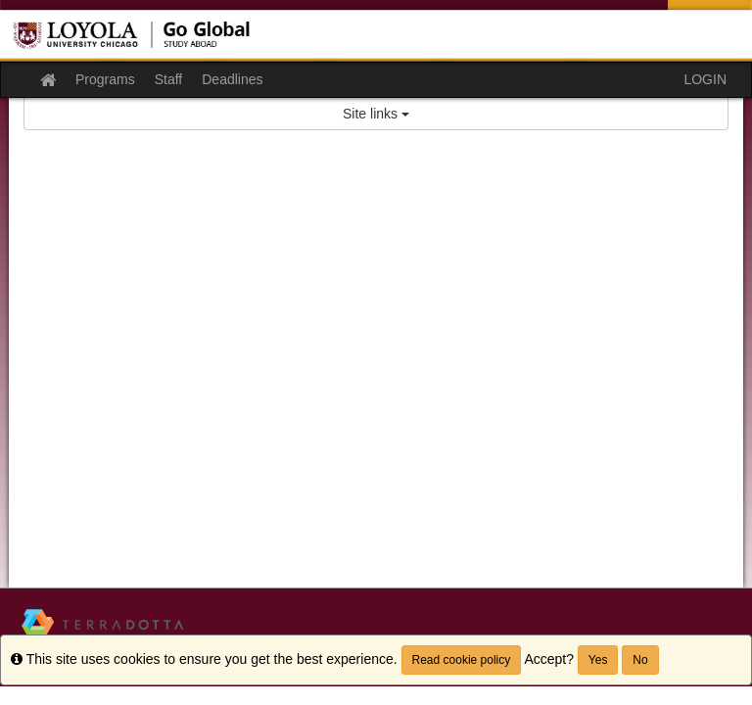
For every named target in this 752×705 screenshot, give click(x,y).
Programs (105, 79)
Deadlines (232, 79)
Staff (169, 79)
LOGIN (705, 79)
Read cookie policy (461, 660)
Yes (598, 660)
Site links (376, 113)
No (640, 660)
